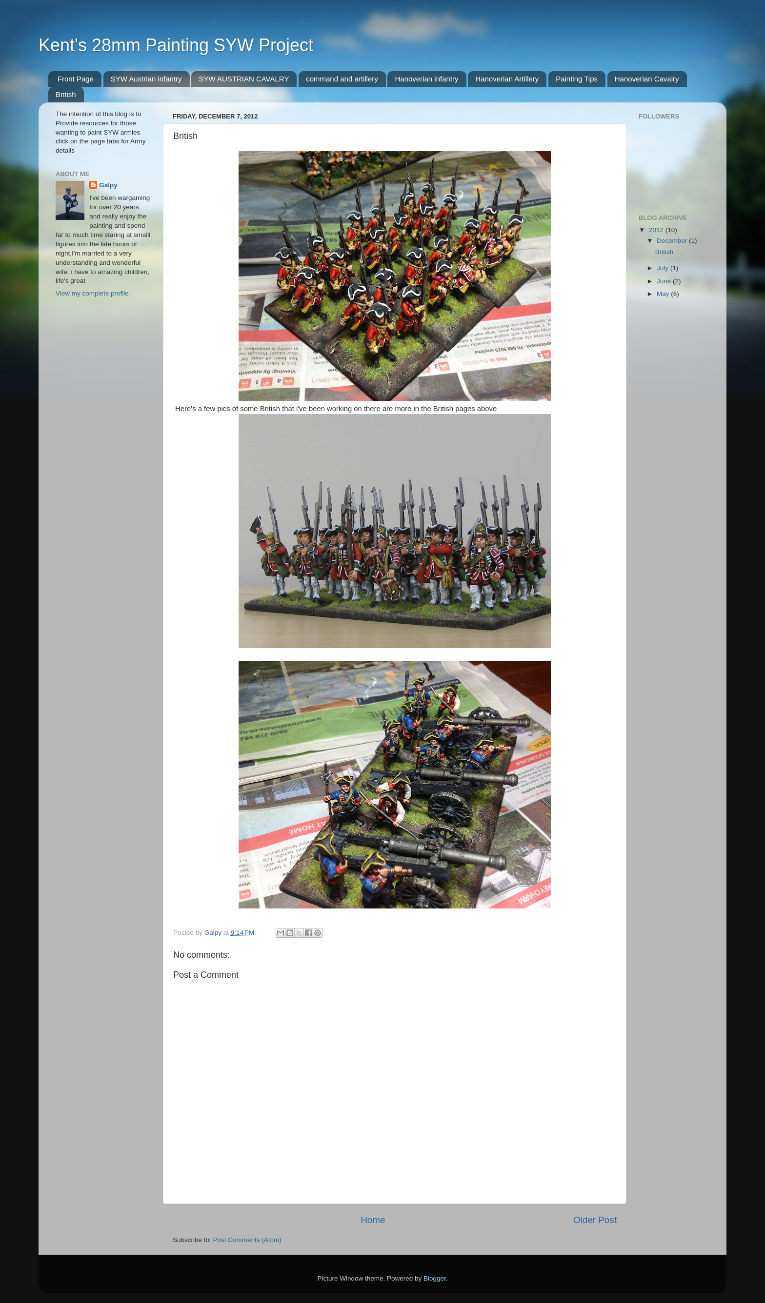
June (665, 281)
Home (373, 1220)
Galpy (108, 185)
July (663, 268)
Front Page (76, 79)
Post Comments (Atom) (247, 1240)
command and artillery (342, 79)
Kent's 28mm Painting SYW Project (176, 45)
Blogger (434, 1278)
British (66, 94)
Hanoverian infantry (426, 79)
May (664, 293)
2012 (657, 230)
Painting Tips (577, 79)
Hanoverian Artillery (507, 79)
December (673, 240)
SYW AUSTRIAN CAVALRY (244, 79)
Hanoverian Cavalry (647, 79)
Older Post (595, 1220)
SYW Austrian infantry (146, 79)
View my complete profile (92, 293)
